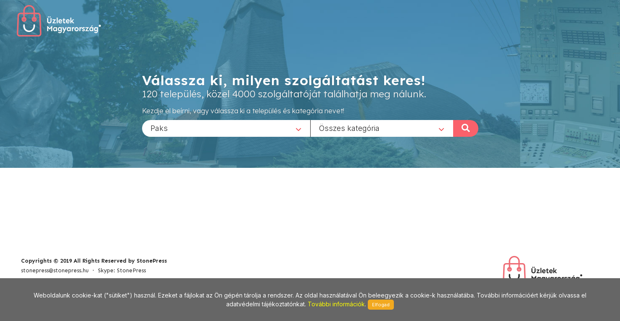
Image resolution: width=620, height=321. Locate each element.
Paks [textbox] (159, 127)
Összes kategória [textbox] (349, 127)
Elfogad (381, 305)
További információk (336, 304)
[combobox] (226, 128)
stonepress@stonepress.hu (55, 270)
